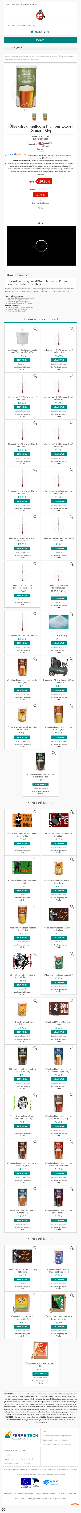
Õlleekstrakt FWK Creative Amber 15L (40, 1365)
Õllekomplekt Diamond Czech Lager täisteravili (59, 1318)
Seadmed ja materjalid (18, 56)
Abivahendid (30, 56)
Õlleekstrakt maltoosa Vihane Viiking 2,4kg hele (22, 976)
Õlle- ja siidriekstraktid (66, 56)
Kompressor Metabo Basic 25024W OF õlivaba (58, 681)
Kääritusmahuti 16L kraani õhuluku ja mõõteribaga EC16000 (22, 351)
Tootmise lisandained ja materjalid (46, 56)
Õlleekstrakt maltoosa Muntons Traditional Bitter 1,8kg (58, 1164)
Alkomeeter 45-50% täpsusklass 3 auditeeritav (58, 492)
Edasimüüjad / (12, 1459)
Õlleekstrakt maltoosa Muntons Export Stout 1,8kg (40, 775)
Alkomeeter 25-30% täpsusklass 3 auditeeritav (22, 445)
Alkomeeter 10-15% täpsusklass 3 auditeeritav (58, 351)
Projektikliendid (27, 1459)
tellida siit (63, 163)
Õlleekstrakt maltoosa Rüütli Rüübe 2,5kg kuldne (22, 834)
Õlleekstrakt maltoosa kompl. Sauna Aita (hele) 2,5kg (22, 1117)
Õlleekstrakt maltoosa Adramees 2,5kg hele (22, 882)
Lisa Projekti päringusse (40, 203)
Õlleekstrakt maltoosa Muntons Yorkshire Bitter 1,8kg (58, 1117)
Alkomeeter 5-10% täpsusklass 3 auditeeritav (22, 539)
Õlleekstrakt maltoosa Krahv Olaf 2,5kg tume (58, 929)
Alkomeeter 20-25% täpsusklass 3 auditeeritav (58, 398)
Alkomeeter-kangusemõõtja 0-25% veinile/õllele (58, 539)
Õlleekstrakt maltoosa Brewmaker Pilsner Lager (22, 728)
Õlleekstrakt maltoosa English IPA (58, 975)
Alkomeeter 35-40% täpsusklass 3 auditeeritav (22, 492)
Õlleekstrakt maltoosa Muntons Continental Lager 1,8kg (58, 1070)
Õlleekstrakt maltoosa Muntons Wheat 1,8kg (22, 1211)
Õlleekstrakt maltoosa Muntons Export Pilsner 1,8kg (21, 59)
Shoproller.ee (74, 1504)
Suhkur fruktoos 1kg (58, 635)
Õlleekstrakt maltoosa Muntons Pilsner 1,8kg (58, 728)
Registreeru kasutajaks (29, 5)
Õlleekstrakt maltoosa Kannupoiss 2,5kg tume (58, 834)
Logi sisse (15, 5)
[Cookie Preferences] (3, 1509)
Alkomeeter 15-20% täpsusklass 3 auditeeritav (22, 398)
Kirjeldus (9, 275)
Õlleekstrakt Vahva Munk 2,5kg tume (58, 1023)
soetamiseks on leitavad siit (60, 166)
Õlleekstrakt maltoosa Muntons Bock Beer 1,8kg (58, 1211)
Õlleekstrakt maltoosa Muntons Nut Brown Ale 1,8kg (22, 1164)
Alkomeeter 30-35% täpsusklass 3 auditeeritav (58, 445)
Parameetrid (22, 275)
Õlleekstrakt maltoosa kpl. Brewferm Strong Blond (58, 1270)
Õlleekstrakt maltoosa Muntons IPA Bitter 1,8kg (22, 681)
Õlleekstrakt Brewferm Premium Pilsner (22, 1023)
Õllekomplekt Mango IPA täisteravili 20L (22, 1318)
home (7, 56)
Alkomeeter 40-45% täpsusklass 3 (22, 635)
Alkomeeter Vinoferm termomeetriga (59, 586)
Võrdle (40, 208)
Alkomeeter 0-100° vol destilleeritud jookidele (22, 586)
